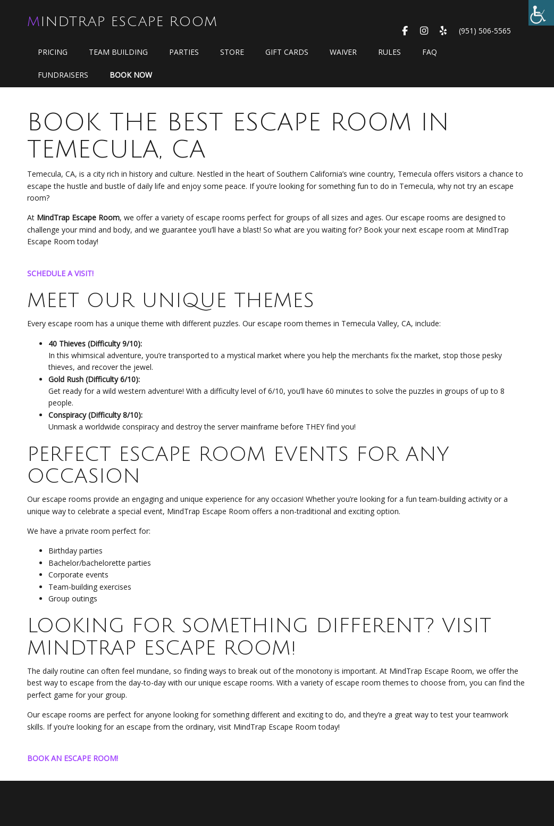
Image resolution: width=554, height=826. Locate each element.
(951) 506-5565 (485, 31)
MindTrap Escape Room (122, 21)
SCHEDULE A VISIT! (60, 273)
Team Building (118, 52)
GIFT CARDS (286, 52)
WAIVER (343, 52)
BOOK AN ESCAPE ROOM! (72, 758)
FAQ (429, 52)
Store (232, 52)
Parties (184, 52)
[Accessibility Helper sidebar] (541, 13)
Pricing (53, 52)
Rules (389, 52)
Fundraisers (63, 75)
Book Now (131, 75)
